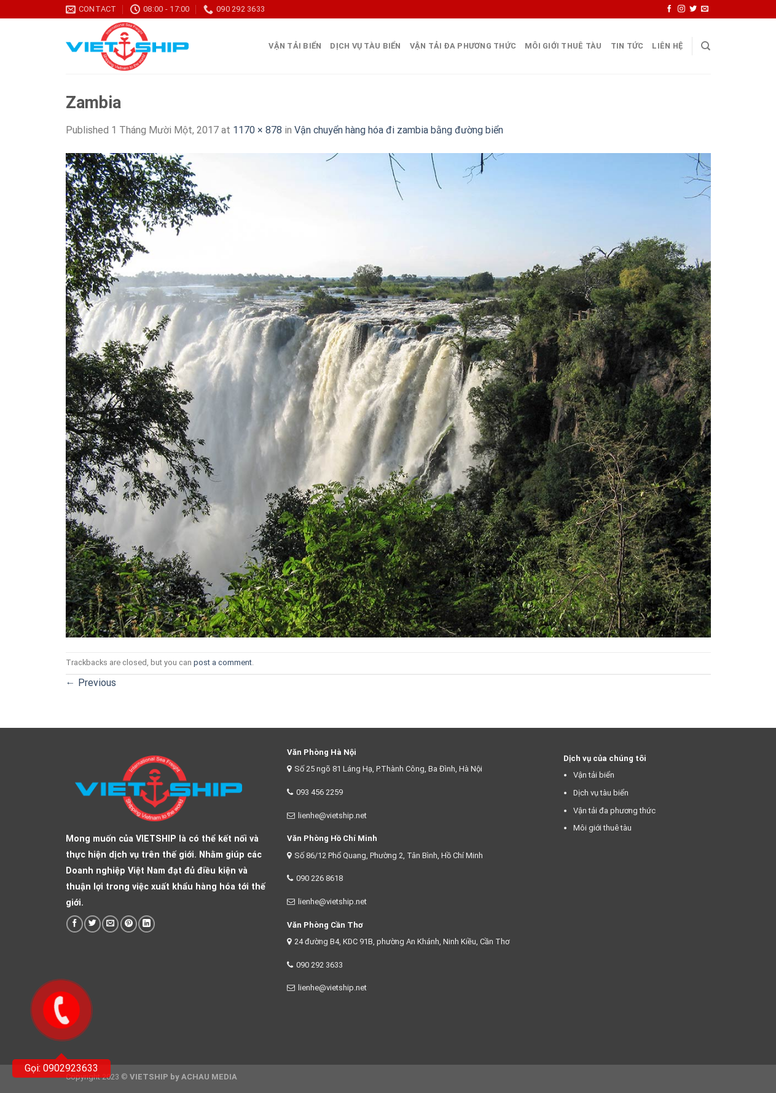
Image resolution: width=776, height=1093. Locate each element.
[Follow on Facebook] (669, 9)
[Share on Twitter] (92, 923)
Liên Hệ (667, 45)
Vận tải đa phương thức (463, 45)
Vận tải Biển (294, 45)
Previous (91, 683)
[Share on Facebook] (74, 923)
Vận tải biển (593, 774)
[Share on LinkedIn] (146, 923)
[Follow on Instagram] (681, 9)
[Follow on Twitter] (693, 9)
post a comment (223, 662)
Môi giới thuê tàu (563, 45)
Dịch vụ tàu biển (365, 45)
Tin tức (627, 45)
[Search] (705, 46)
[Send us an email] (704, 9)
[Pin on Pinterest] (128, 923)
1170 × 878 (257, 130)
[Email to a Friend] (110, 923)
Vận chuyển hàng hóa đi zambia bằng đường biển (398, 130)
